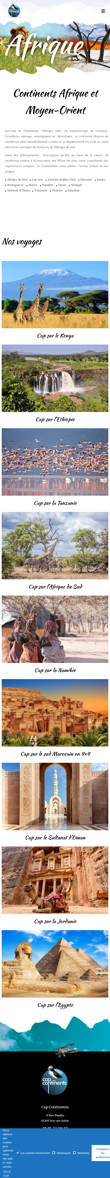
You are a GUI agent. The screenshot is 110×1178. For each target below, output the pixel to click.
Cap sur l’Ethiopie (55, 419)
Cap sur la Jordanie (55, 921)
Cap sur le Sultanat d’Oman (55, 837)
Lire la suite (7, 1173)
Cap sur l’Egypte (55, 1005)
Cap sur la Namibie (55, 670)
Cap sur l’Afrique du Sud (55, 587)
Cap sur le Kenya (55, 335)
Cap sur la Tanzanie (55, 503)
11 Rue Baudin (55, 1115)
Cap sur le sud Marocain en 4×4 (55, 754)
